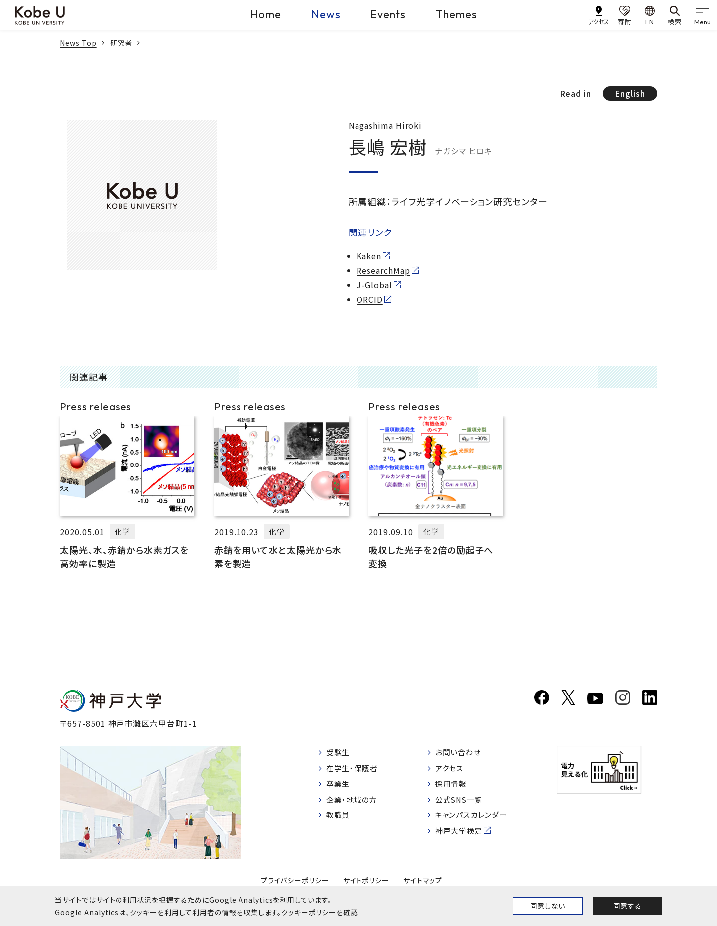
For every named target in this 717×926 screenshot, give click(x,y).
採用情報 (457, 787)
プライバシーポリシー (294, 881)
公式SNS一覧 (465, 804)
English (630, 93)
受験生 (339, 753)
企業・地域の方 (354, 804)
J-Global (374, 285)
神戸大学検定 (465, 837)
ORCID (370, 299)
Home (266, 14)
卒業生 (339, 787)
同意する (627, 906)
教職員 (339, 820)
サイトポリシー (366, 881)
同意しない (547, 906)
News (326, 14)
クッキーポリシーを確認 (319, 912)
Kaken (369, 256)
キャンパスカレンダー (478, 820)
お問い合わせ (464, 753)
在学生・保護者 (354, 770)
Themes (456, 14)
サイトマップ (423, 881)
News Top (78, 43)
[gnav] (702, 15)
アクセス (455, 770)
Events (388, 14)
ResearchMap (383, 270)
